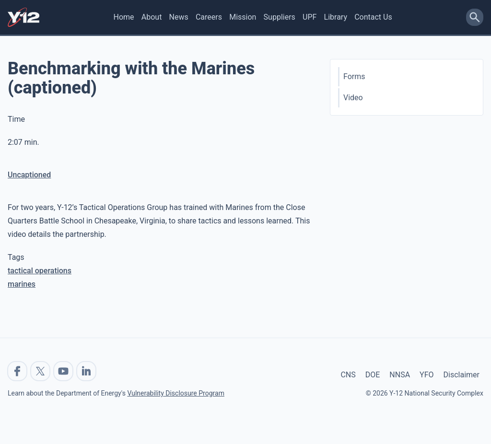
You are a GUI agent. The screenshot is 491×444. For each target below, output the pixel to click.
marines (21, 284)
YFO (426, 374)
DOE (372, 374)
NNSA (399, 374)
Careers (209, 17)
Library (335, 17)
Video (353, 97)
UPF (309, 17)
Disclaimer (461, 374)
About (151, 17)
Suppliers (279, 17)
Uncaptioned (29, 174)
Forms (354, 76)
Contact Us (373, 17)
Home (124, 17)
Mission (242, 17)
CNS (347, 374)
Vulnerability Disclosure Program (175, 393)
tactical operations (39, 270)
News (178, 17)
